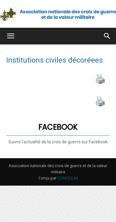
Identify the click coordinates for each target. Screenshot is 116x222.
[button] (10, 36)
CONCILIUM (68, 178)
